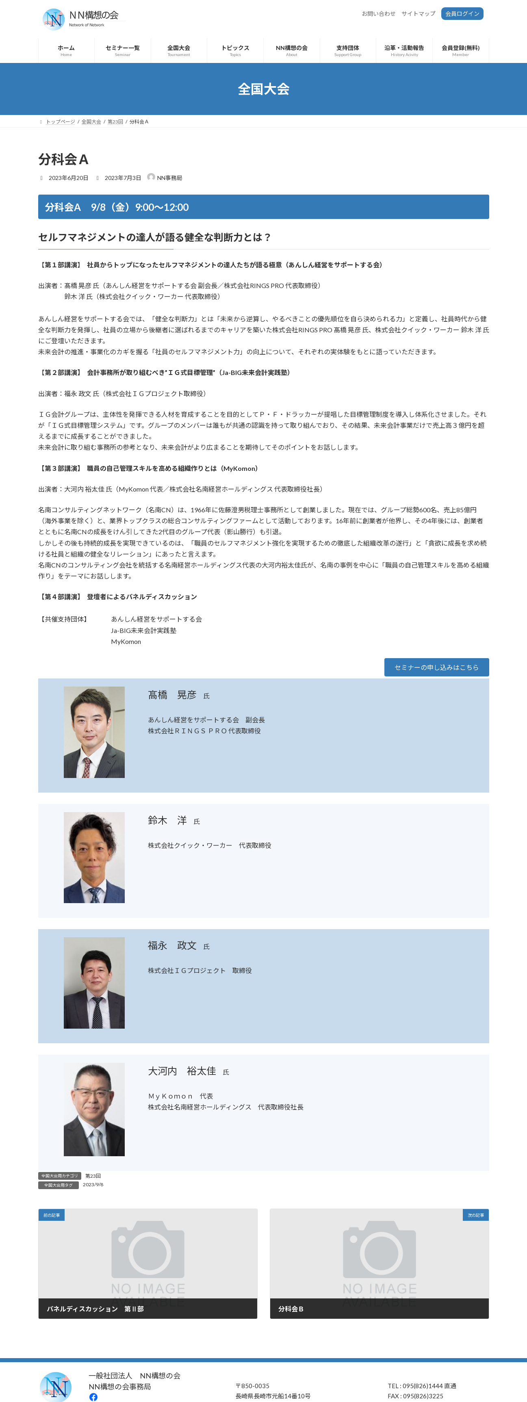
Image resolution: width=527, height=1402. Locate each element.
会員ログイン (462, 13)
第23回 (93, 1176)
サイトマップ (418, 13)
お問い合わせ (379, 13)
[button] (436, 667)
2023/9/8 (93, 1184)
